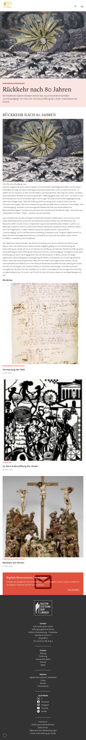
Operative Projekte (43, 659)
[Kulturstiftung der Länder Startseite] (8, 4)
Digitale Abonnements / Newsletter (43, 677)
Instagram (45, 705)
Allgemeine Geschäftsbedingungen (43, 730)
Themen (43, 662)
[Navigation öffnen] (82, 6)
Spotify (44, 711)
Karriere (43, 683)
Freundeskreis (43, 686)
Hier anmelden (73, 589)
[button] (4, 735)
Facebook (45, 701)
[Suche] (75, 6)
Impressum (43, 721)
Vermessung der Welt (14, 369)
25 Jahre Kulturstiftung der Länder (20, 466)
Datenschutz (43, 727)
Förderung (43, 656)
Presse (43, 680)
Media (43, 665)
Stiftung (43, 653)
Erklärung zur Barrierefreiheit (43, 724)
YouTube (44, 708)
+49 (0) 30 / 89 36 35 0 (44, 641)
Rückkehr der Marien (13, 562)
